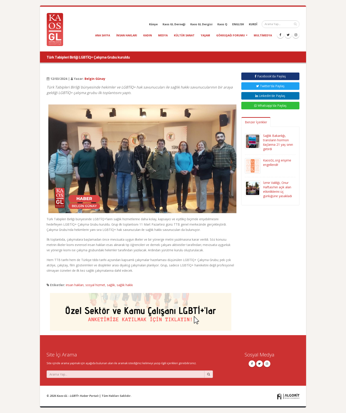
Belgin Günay (95, 79)
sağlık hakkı (125, 285)
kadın (147, 35)
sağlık (111, 285)
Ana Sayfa (102, 35)
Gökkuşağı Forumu (230, 35)
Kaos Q (222, 24)
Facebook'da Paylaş (270, 76)
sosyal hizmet (95, 285)
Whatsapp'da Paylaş (270, 105)
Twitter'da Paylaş (270, 86)
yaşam (205, 35)
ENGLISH (238, 24)
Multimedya (263, 35)
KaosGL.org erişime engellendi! (277, 162)
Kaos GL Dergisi (201, 24)
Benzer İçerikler (256, 122)
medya (163, 35)
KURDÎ (253, 24)
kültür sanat (184, 35)
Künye (153, 24)
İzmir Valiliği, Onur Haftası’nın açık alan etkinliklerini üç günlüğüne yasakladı (277, 189)
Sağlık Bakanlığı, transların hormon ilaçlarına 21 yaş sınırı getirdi (278, 142)
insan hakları (126, 35)
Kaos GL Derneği (174, 24)
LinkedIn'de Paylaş (270, 96)
